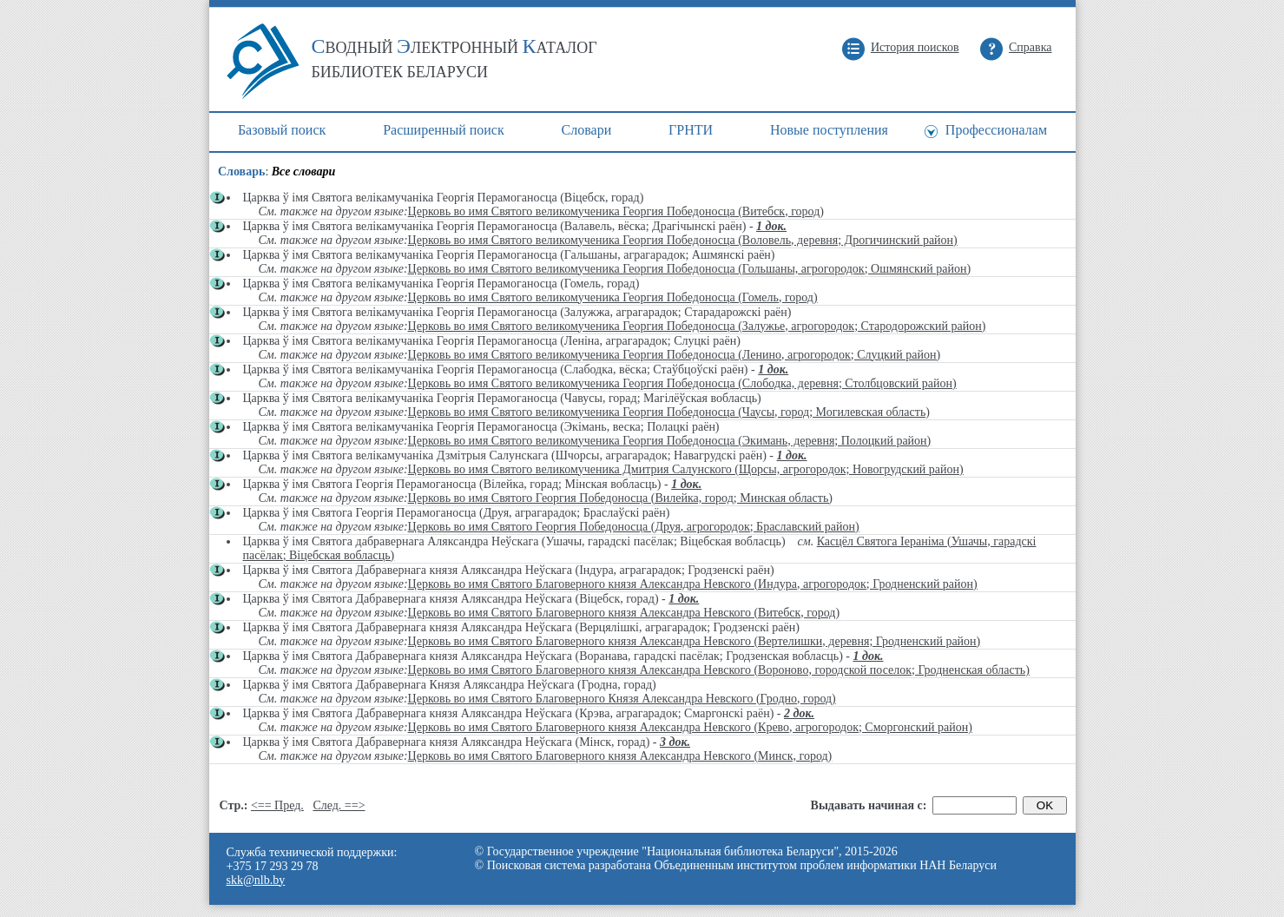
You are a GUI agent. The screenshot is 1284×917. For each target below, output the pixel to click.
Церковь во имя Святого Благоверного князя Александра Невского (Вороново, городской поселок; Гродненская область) (719, 669)
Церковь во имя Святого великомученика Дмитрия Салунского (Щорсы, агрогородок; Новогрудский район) (686, 469)
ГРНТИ (690, 129)
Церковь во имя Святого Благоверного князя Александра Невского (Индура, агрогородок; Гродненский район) (693, 583)
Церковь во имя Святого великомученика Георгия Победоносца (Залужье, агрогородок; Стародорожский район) (697, 326)
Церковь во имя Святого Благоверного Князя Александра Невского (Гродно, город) (622, 698)
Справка (1030, 47)
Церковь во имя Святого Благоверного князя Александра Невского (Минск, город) (620, 755)
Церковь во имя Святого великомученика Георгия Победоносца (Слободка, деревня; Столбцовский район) (682, 383)
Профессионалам (996, 129)
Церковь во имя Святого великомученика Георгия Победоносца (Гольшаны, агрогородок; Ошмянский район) (689, 268)
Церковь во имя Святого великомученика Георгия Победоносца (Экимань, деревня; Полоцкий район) (670, 440)
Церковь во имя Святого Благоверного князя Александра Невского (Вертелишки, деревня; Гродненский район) (694, 641)
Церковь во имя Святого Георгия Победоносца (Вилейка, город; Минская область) (620, 498)
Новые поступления (829, 129)
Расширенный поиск (443, 129)
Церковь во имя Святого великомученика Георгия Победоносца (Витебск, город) (616, 211)
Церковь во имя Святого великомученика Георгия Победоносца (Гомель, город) (613, 297)
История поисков (915, 47)
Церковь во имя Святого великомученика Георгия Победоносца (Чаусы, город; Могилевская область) (669, 412)
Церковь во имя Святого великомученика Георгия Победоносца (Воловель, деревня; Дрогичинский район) (683, 240)
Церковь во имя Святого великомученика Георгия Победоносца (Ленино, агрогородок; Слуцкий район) (674, 354)
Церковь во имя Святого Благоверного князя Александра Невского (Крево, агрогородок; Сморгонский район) (690, 727)
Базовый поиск (282, 129)
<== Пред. (277, 805)
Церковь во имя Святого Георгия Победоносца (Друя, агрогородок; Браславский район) (633, 526)
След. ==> (339, 805)
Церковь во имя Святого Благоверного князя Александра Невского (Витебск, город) (624, 612)
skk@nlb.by (256, 880)
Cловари (587, 129)
